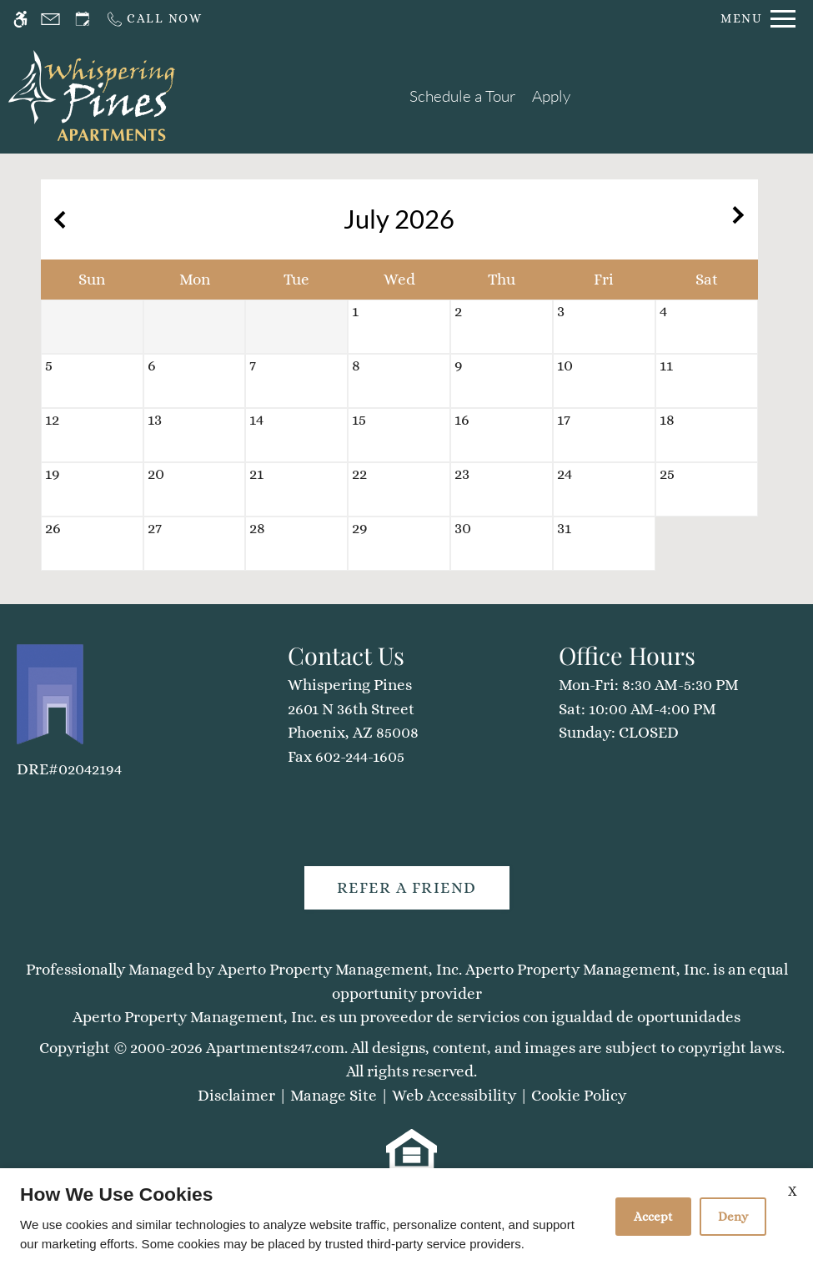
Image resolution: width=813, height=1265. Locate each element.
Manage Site (333, 1095)
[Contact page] (50, 18)
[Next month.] (741, 219)
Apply (551, 96)
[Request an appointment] (82, 18)
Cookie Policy (578, 1095)
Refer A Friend (407, 887)
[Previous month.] (57, 219)
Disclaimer (236, 1095)
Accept (653, 1216)
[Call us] (153, 18)
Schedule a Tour (462, 96)
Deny (733, 1216)
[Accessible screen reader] (20, 18)
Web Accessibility (454, 1095)
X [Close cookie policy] (792, 1191)
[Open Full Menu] (758, 18)
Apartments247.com (275, 1047)
